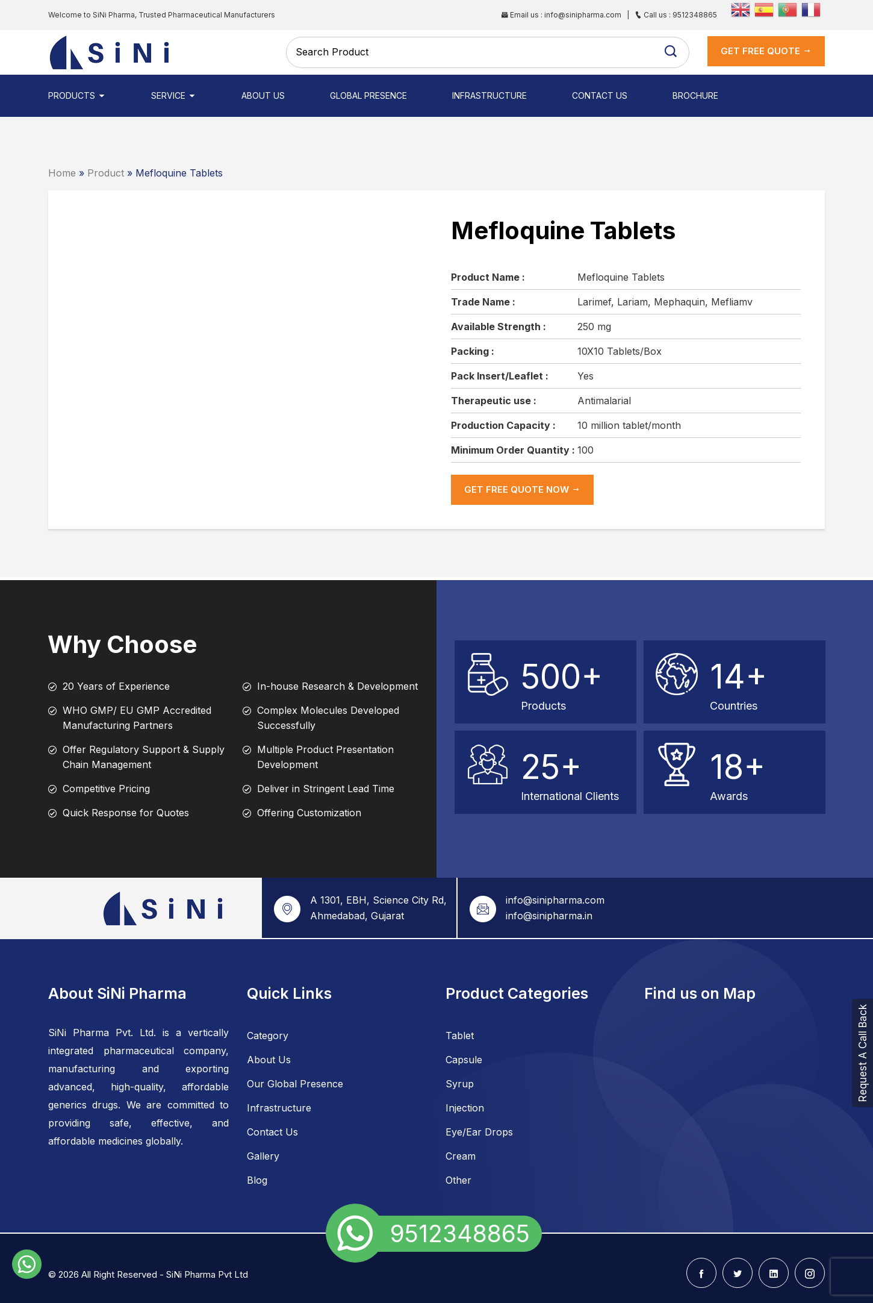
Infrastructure (489, 95)
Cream (461, 1156)
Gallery (263, 1156)
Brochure (695, 95)
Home (62, 173)
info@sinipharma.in (549, 916)
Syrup (460, 1084)
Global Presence (368, 95)
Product (105, 173)
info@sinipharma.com (555, 900)
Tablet (460, 1036)
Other (458, 1180)
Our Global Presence (295, 1084)
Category (267, 1036)
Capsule (464, 1060)
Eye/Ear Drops (479, 1132)
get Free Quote (766, 51)
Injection (465, 1108)
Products (77, 95)
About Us (263, 95)
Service (173, 95)
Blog (257, 1180)
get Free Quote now (522, 489)
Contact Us (599, 95)
